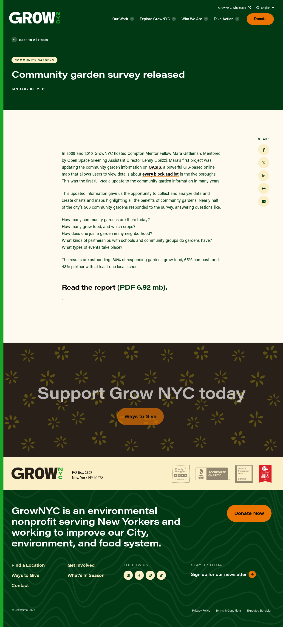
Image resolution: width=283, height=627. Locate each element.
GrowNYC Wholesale (234, 7)
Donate (260, 18)
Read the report (88, 287)
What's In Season (86, 575)
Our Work (120, 18)
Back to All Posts (29, 39)
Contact (20, 585)
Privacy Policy (201, 610)
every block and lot (160, 174)
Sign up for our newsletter (223, 574)
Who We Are (191, 18)
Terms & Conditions (228, 610)
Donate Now (249, 513)
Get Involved (81, 565)
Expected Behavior (259, 610)
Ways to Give (140, 425)
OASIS (155, 167)
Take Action (223, 18)
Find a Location (28, 565)
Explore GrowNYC (155, 18)
